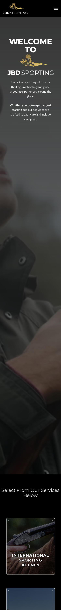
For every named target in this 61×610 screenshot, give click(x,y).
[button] (55, 8)
